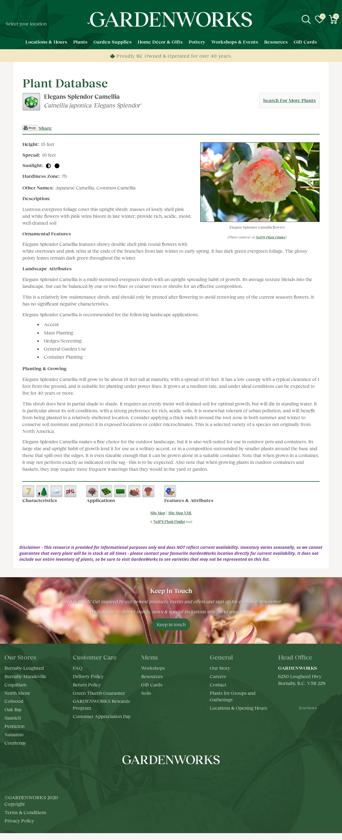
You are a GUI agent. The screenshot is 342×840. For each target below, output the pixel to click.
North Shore (17, 693)
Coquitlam (15, 684)
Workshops (153, 668)
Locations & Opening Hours (238, 708)
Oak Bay (13, 709)
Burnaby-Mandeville (25, 676)
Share (45, 128)
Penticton (14, 726)
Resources (152, 676)
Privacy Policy (19, 820)
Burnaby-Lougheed (24, 668)
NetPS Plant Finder (270, 237)
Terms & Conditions (25, 812)
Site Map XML (180, 513)
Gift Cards (151, 684)
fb (153, 777)
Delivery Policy (88, 676)
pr (188, 777)
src (306, 19)
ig (165, 777)
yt (176, 777)
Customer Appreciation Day (102, 716)
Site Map (157, 513)
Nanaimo (14, 734)
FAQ (77, 668)
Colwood (13, 701)
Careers (218, 676)
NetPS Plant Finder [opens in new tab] (169, 521)
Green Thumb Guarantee (99, 693)
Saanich (12, 717)
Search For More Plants (289, 100)
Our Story (220, 668)
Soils (146, 693)
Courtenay (15, 742)
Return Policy (87, 684)
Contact (218, 684)
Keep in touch (171, 624)
